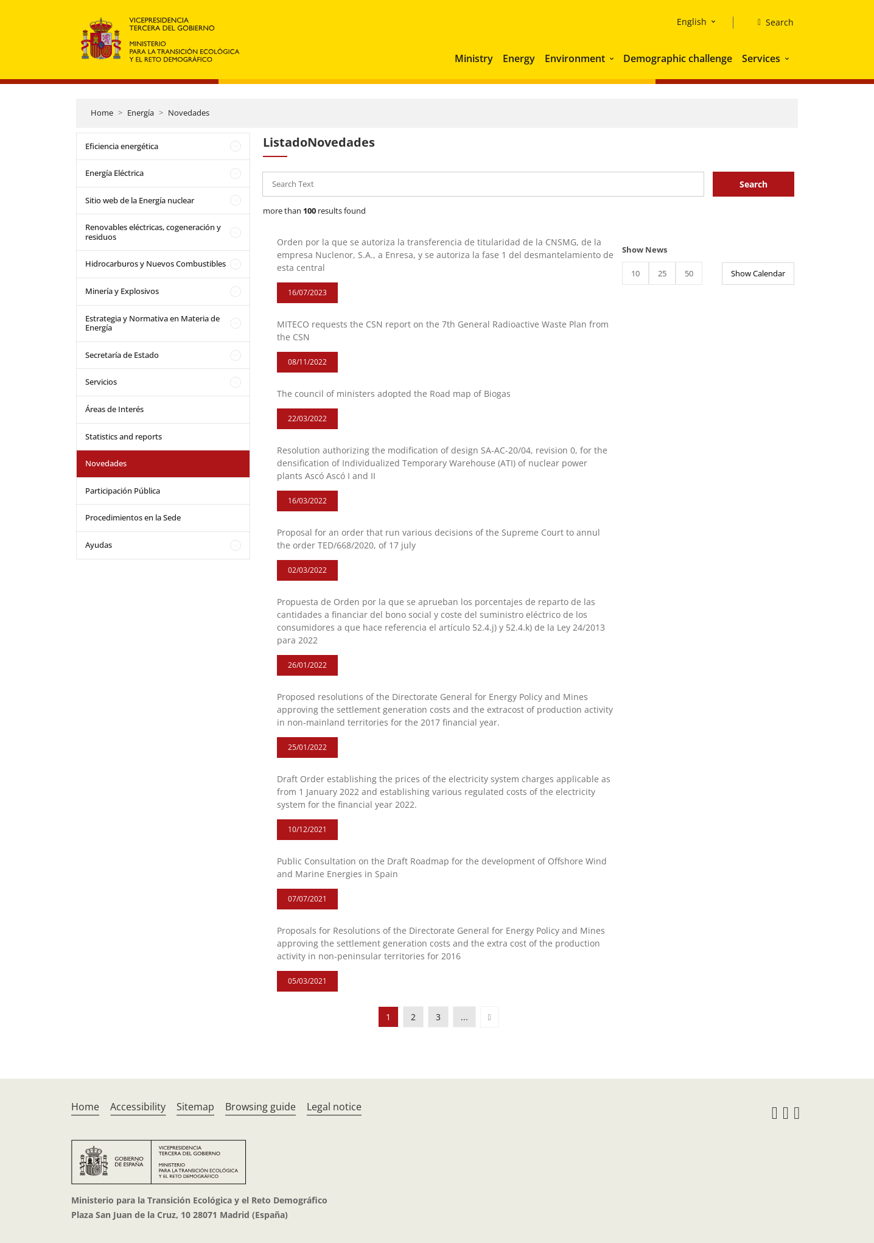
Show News (644, 249)
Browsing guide (260, 1106)
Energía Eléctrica (114, 172)
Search (753, 184)
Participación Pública (122, 490)
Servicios (101, 381)
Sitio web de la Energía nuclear (139, 200)
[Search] (771, 22)
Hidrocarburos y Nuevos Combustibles (155, 263)
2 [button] (413, 1017)
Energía (140, 112)
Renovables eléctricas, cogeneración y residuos (153, 232)
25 (662, 273)
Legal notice (334, 1106)
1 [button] (388, 1017)
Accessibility (138, 1106)
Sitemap (195, 1106)
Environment (575, 58)
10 (635, 273)
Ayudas (98, 544)
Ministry (474, 58)
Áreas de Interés (114, 409)
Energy (519, 58)
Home (102, 112)
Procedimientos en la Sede (133, 517)
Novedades (188, 112)
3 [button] (438, 1017)
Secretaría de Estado (122, 354)
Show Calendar (758, 273)
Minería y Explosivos (122, 290)
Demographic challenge (677, 58)
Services (761, 58)
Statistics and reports (123, 436)
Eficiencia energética (121, 146)
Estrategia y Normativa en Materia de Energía (152, 323)
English (692, 21)
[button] (612, 58)
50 (689, 273)
